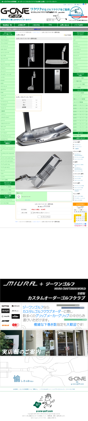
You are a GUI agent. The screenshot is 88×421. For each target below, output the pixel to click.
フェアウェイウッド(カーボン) (7, 154)
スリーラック (4, 86)
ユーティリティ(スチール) (7, 158)
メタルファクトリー (5, 123)
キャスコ (3, 61)
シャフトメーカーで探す (79, 84)
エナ (74, 40)
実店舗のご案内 (77, 135)
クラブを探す (78, 25)
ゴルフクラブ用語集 (78, 102)
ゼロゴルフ (3, 89)
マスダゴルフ (4, 104)
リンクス (3, 129)
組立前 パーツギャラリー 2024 (80, 111)
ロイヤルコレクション (6, 136)
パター (2, 173)
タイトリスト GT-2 (79, 176)
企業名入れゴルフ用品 (6, 189)
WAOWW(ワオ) (4, 139)
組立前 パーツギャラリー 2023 (80, 114)
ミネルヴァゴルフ (5, 117)
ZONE (2, 92)
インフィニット (4, 46)
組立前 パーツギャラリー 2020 (80, 124)
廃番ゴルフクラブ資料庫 (79, 99)
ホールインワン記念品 (6, 186)
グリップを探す (77, 87)
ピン (74, 61)
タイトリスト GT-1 (79, 159)
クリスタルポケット (45, 389)
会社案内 (15, 389)
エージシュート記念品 (6, 193)
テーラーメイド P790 (79, 185)
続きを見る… (28, 200)
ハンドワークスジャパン (6, 200)
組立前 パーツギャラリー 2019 (80, 127)
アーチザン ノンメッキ (80, 198)
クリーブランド (77, 49)
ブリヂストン (76, 68)
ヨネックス (3, 126)
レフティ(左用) (4, 179)
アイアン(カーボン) (5, 167)
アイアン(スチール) (5, 164)
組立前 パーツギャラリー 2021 (80, 120)
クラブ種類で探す (77, 81)
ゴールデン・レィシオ (6, 74)
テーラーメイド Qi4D (79, 157)
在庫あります (37, 29)
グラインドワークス (5, 65)
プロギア (75, 65)
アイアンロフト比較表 (78, 92)
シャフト (3, 176)
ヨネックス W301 (78, 200)
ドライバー (3, 146)
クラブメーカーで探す (78, 78)
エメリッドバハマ (5, 52)
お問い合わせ (64, 25)
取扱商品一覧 (7, 25)
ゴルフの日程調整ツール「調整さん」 (29, 389)
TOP (64, 4)
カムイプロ (3, 55)
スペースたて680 (4, 203)
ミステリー (3, 114)
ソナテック (3, 95)
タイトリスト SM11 (79, 196)
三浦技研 (3, 111)
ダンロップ (76, 55)
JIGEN (2, 83)
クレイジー (3, 71)
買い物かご (78, 4)
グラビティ (3, 68)
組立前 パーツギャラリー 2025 (80, 108)
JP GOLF (2, 80)
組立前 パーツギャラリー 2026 (80, 105)
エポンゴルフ (4, 49)
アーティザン (4, 37)
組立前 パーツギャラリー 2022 (80, 117)
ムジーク (3, 120)
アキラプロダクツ (5, 40)
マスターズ (3, 108)
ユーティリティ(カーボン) (7, 161)
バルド (2, 98)
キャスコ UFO (78, 178)
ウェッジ (3, 170)
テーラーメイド (77, 58)
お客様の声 (21, 25)
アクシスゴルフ (4, 43)
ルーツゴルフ (4, 132)
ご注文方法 (36, 25)
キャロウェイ (76, 46)
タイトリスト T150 (79, 187)
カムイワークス (4, 58)
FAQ (50, 25)
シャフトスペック (77, 96)
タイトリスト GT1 (79, 171)
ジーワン (3, 77)
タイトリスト (76, 52)
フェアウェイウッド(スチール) (7, 150)
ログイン (70, 4)
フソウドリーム (4, 101)
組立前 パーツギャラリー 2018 (80, 130)
